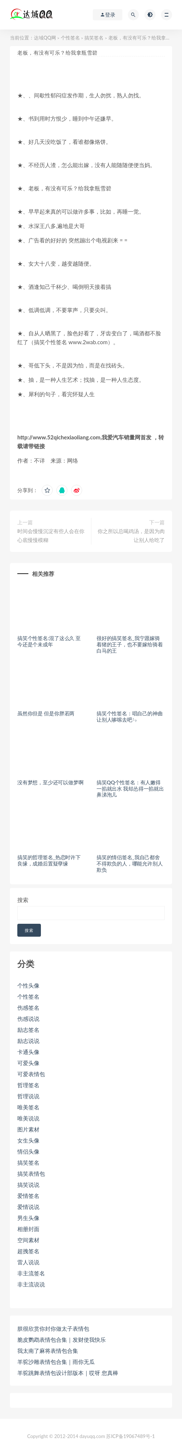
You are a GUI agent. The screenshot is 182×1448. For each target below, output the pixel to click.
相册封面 (28, 1229)
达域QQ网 (45, 38)
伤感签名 (28, 1007)
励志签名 (28, 1029)
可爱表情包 (31, 1074)
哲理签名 (28, 1085)
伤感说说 (28, 1018)
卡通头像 (28, 1051)
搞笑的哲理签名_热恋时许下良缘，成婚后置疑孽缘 (49, 860)
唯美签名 (28, 1107)
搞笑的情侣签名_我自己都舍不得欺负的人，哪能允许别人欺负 (129, 863)
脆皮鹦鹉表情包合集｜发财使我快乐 (61, 1339)
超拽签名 (28, 1251)
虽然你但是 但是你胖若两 (45, 713)
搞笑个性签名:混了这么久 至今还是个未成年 (49, 641)
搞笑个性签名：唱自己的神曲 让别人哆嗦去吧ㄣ (129, 716)
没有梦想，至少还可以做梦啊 (50, 782)
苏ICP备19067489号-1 (130, 1436)
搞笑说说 (28, 1184)
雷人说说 (28, 1262)
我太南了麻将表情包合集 (47, 1350)
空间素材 (28, 1240)
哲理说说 (28, 1096)
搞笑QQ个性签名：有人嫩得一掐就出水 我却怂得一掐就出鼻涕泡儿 (130, 788)
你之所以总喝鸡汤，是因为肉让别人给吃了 (131, 535)
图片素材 (28, 1129)
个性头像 (28, 985)
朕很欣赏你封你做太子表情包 (53, 1328)
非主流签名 (31, 1273)
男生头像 (28, 1217)
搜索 (22, 899)
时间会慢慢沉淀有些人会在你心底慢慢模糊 (50, 535)
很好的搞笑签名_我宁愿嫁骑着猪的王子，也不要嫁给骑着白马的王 (129, 644)
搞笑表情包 (31, 1173)
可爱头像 (28, 1063)
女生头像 (28, 1140)
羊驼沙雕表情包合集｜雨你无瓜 (56, 1361)
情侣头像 (28, 1151)
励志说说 (28, 1040)
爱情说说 (28, 1206)
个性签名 (70, 38)
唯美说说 (28, 1118)
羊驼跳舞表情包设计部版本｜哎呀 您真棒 (67, 1372)
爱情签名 (28, 1195)
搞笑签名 (94, 38)
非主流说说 (31, 1284)
